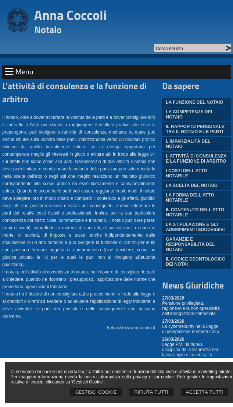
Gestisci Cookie (96, 392)
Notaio (48, 29)
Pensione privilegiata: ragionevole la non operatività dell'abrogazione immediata (191, 308)
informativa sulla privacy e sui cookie (136, 376)
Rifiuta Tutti (151, 392)
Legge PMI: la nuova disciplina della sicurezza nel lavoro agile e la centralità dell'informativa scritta (190, 352)
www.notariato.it (139, 327)
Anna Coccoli (70, 15)
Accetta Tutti (204, 392)
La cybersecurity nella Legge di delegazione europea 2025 (190, 329)
